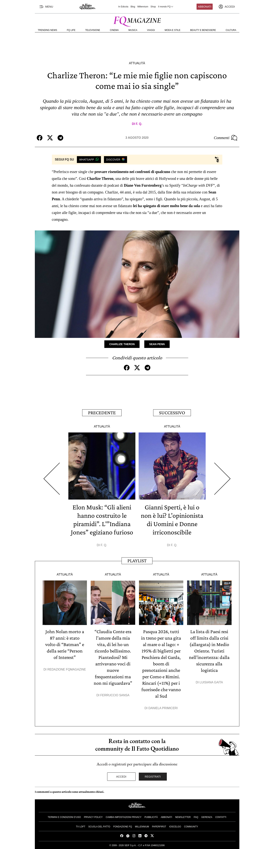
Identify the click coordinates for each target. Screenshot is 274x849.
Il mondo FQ (166, 6)
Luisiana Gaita (211, 682)
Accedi (121, 776)
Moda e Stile (172, 30)
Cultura (231, 30)
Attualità (137, 63)
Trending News (47, 30)
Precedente (102, 412)
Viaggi (151, 30)
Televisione (92, 30)
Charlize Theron (122, 344)
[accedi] (226, 6)
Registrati (153, 776)
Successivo (172, 412)
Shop (153, 6)
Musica (132, 30)
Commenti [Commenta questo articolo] (225, 138)
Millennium (142, 6)
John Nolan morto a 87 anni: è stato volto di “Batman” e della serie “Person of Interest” (64, 644)
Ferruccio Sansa (115, 695)
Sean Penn (157, 344)
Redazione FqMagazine (66, 669)
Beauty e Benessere (203, 30)
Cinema (114, 30)
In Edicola (123, 6)
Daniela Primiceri (163, 708)
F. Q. (139, 123)
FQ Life (71, 30)
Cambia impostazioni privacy (123, 817)
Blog (132, 6)
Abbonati (204, 6)
